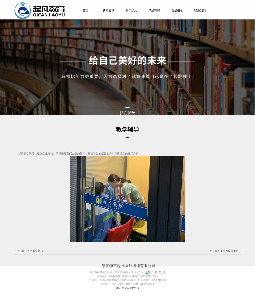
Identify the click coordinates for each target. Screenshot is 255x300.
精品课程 (154, 10)
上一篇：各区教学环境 (30, 250)
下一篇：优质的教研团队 (223, 250)
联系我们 (200, 10)
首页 (85, 10)
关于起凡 (131, 10)
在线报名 (177, 10)
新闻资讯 (108, 10)
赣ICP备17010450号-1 (127, 282)
